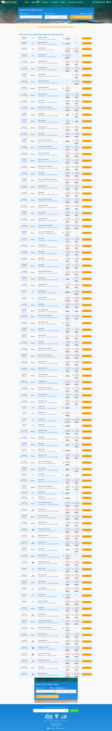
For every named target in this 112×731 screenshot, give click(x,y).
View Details (87, 38)
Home (27, 2)
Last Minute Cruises (75, 2)
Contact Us (65, 721)
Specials (34, 2)
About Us (57, 721)
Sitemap (51, 721)
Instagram (60, 728)
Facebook (51, 728)
